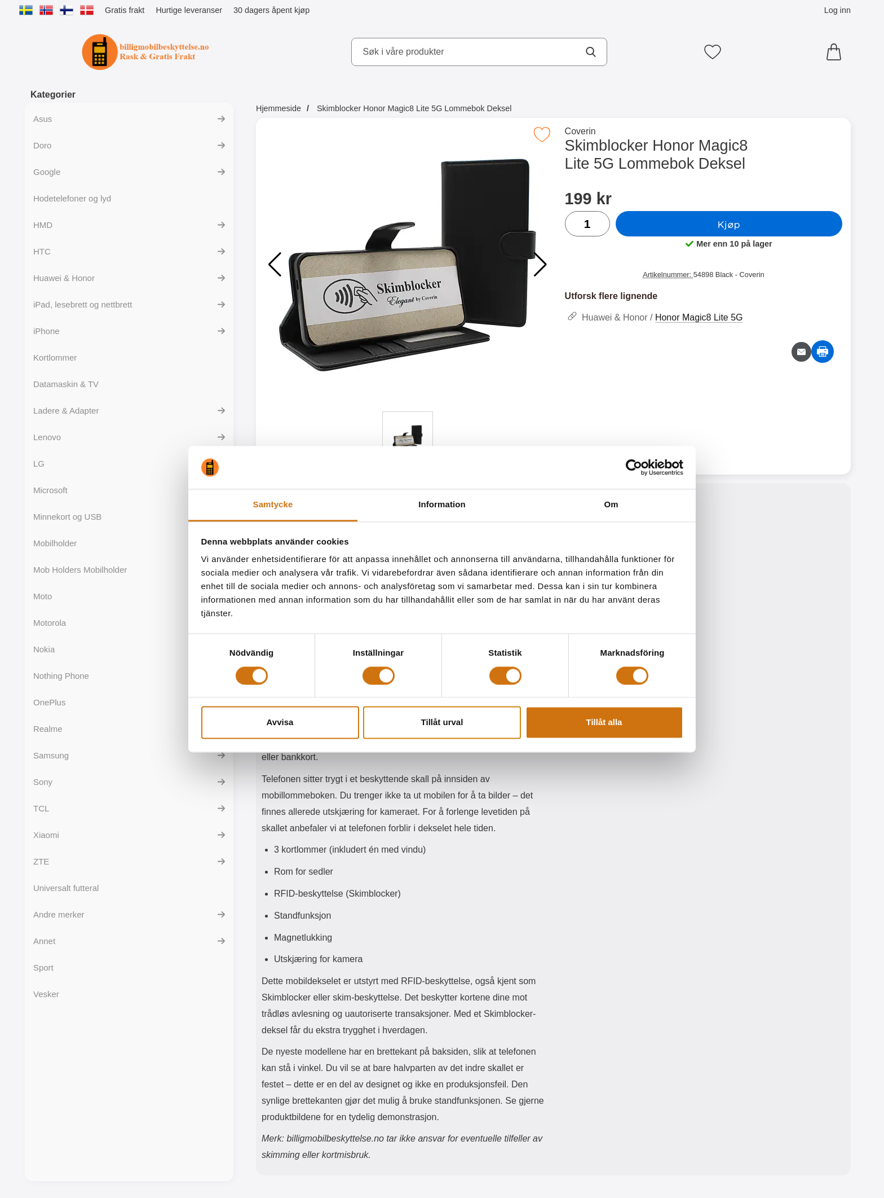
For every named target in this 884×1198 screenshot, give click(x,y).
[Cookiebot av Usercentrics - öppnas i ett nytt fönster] (634, 467)
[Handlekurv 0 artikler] (837, 52)
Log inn (837, 10)
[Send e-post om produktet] (801, 352)
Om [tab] (611, 505)
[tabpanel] (405, 832)
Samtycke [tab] (273, 505)
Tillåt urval (442, 722)
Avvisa (280, 722)
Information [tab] (442, 505)
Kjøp (729, 224)
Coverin (580, 131)
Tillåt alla (604, 722)
